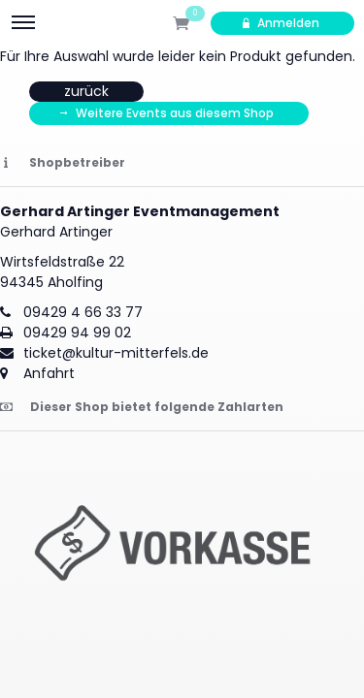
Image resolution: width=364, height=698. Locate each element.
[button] (182, 548)
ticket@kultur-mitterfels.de (116, 353)
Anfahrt (49, 373)
